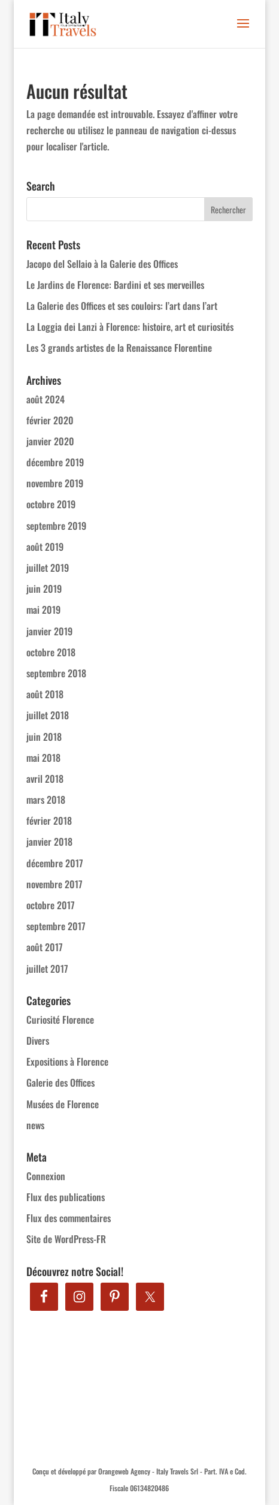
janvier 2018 (49, 841)
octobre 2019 (50, 504)
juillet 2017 (47, 968)
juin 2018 (44, 736)
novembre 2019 (54, 483)
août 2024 (45, 399)
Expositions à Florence (67, 1061)
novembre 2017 (54, 884)
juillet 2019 (47, 567)
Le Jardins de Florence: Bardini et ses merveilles (115, 285)
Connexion (45, 1176)
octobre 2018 (50, 652)
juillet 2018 (47, 715)
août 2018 (44, 694)
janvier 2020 (50, 441)
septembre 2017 (56, 926)
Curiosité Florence (60, 1019)
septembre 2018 (56, 673)
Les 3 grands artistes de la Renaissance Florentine (119, 347)
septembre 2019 (56, 525)
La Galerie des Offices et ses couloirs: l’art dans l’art (121, 305)
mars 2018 (45, 799)
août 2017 (44, 947)
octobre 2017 (50, 905)
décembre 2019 (55, 462)
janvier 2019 (49, 631)
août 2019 (44, 546)
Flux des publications (65, 1197)
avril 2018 (44, 778)
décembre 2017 (54, 863)
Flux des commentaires (68, 1218)
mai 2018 (43, 757)
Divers (37, 1040)
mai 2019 (43, 609)
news (35, 1125)
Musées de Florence (62, 1104)
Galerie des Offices (60, 1082)
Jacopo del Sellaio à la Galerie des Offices (102, 264)
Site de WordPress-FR (66, 1239)
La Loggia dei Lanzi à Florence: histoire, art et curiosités (129, 326)
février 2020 (50, 420)
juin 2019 (44, 588)
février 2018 (49, 820)
